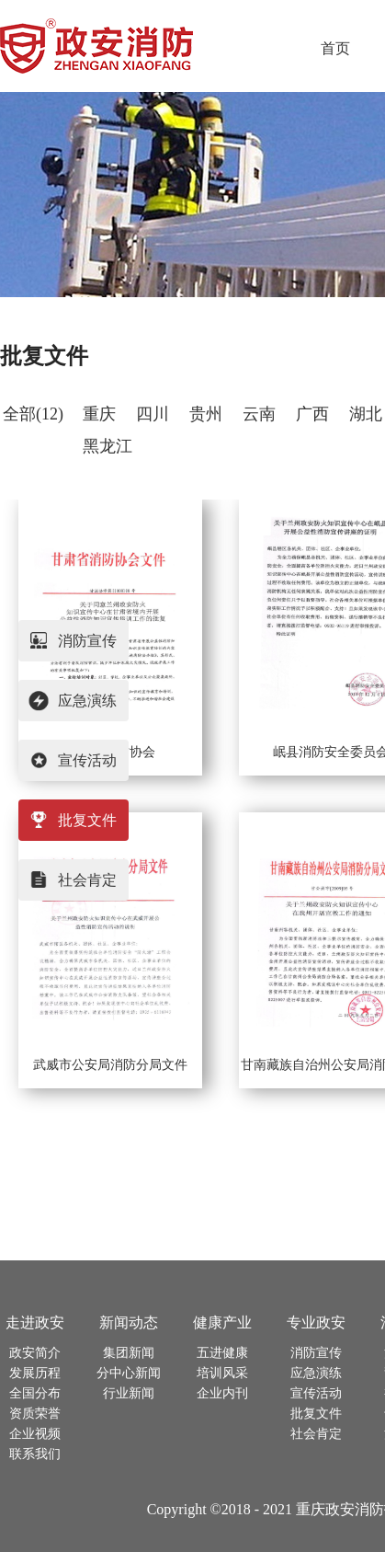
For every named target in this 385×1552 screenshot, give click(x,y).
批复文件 (44, 356)
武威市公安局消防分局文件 (110, 1065)
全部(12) (33, 414)
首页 (335, 48)
